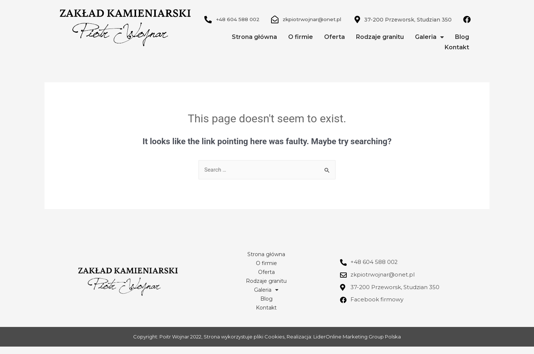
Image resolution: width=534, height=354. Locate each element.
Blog (462, 44)
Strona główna (254, 44)
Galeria (429, 44)
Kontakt (457, 54)
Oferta (334, 44)
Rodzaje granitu (380, 44)
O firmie (300, 44)
